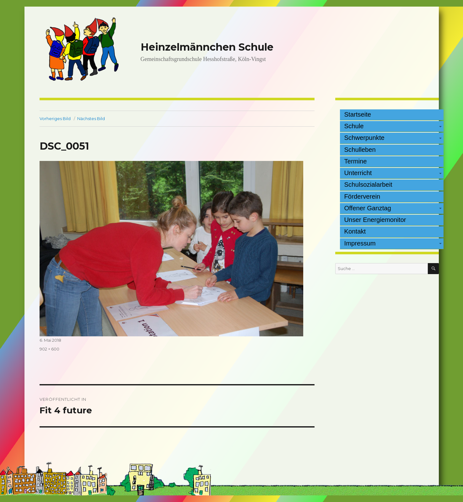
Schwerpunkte (364, 137)
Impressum (360, 243)
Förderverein (362, 196)
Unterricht (358, 172)
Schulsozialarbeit (368, 184)
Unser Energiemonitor (375, 219)
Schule (354, 126)
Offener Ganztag (367, 208)
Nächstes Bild (91, 118)
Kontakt (355, 231)
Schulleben (360, 149)
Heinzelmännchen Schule (207, 47)
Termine (355, 161)
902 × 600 (49, 348)
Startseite (357, 114)
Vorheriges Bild (55, 118)
